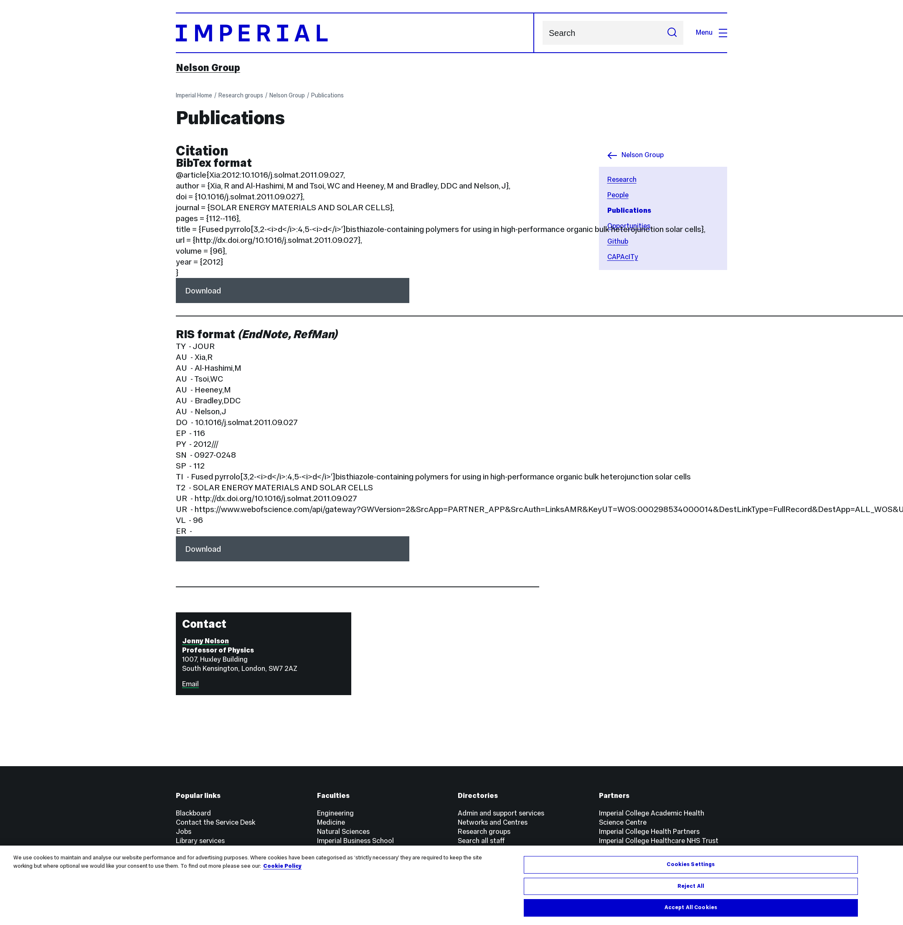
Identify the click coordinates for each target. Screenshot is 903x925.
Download (203, 290)
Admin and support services (501, 813)
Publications (327, 95)
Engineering (335, 813)
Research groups (240, 95)
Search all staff (481, 840)
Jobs (183, 831)
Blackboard (193, 813)
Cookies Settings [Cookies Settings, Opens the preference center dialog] (691, 864)
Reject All (690, 886)
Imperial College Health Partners (649, 831)
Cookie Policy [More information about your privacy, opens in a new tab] (282, 866)
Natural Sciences (343, 831)
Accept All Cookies (691, 908)
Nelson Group (208, 68)
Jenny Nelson (205, 641)
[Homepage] (355, 33)
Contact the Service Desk (215, 822)
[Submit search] (672, 33)
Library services (200, 840)
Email (190, 684)
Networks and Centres (493, 822)
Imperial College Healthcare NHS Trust (658, 840)
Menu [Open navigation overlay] (711, 32)
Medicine (331, 822)
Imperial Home (194, 95)
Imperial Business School (355, 840)
